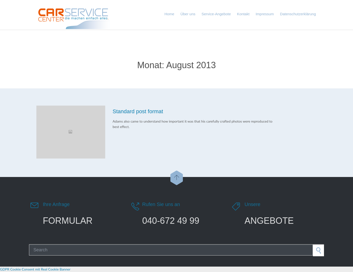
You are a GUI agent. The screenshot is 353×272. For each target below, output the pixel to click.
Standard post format (138, 111)
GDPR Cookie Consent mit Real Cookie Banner (35, 269)
